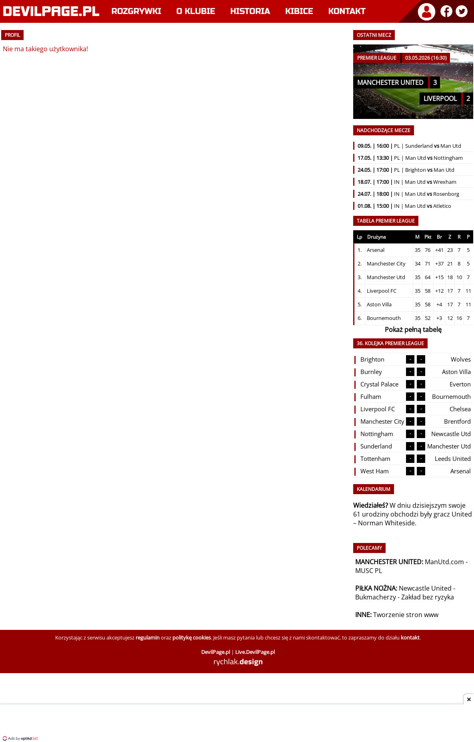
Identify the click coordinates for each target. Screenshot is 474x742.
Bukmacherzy (375, 597)
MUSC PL (368, 570)
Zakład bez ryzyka (427, 597)
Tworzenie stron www (405, 614)
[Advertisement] (237, 724)
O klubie (195, 11)
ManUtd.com (444, 561)
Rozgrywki (137, 11)
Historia (250, 11)
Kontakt (347, 11)
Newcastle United (425, 588)
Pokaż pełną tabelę (413, 329)
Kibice (299, 11)
